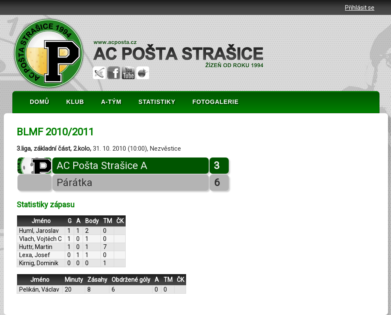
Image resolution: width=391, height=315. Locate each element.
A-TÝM (111, 101)
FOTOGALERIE (216, 101)
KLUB (75, 101)
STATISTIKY (156, 101)
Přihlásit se (359, 7)
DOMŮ (39, 101)
